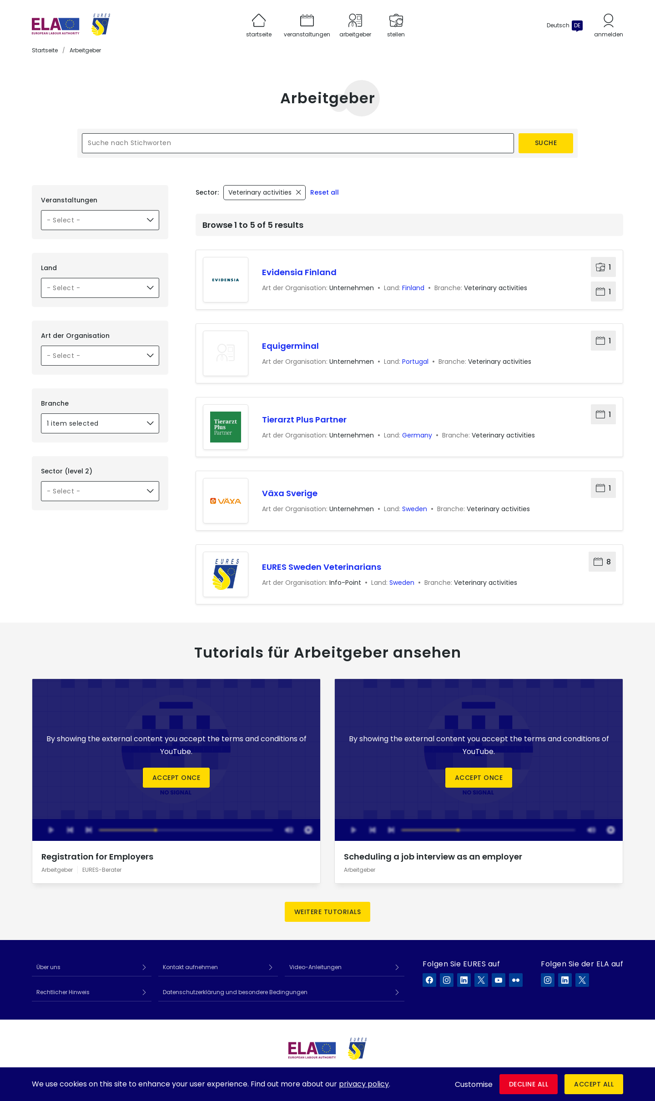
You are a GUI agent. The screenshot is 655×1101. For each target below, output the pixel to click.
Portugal (415, 361)
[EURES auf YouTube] (498, 980)
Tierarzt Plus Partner (304, 419)
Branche (55, 403)
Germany (417, 435)
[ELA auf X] (582, 980)
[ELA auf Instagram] (547, 980)
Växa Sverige (289, 493)
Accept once (176, 777)
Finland (413, 287)
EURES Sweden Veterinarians (321, 567)
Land (49, 267)
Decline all (529, 1084)
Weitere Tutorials (327, 911)
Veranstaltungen (69, 200)
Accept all (594, 1084)
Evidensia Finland (299, 272)
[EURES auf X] (481, 980)
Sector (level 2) (66, 471)
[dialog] (327, 1084)
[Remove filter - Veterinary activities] (264, 192)
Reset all (324, 192)
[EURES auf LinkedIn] (464, 980)
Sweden (414, 508)
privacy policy (364, 1084)
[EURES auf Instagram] (446, 980)
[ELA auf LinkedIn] (565, 980)
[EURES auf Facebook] (429, 980)
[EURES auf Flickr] (516, 980)
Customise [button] (474, 1084)
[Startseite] (71, 25)
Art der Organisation (75, 335)
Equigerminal (290, 346)
